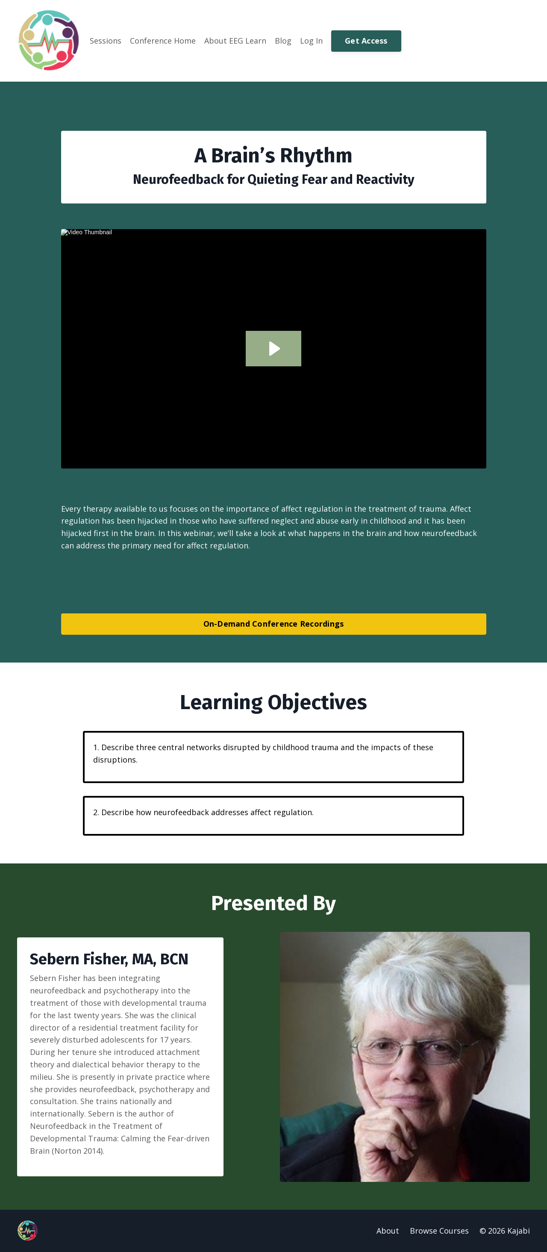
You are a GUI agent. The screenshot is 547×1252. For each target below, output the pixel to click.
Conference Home (163, 40)
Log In (311, 40)
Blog (283, 40)
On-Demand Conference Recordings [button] (273, 624)
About (387, 1230)
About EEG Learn (235, 40)
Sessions (105, 40)
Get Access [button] (366, 40)
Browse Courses (439, 1230)
